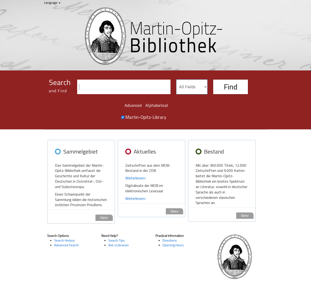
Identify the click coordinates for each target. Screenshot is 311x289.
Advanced (133, 105)
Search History (64, 240)
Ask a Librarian (118, 245)
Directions (170, 240)
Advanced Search (66, 245)
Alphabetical (156, 105)
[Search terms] (124, 86)
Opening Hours (173, 245)
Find (230, 86)
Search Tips (116, 240)
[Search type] (192, 86)
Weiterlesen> (135, 178)
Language (52, 2)
